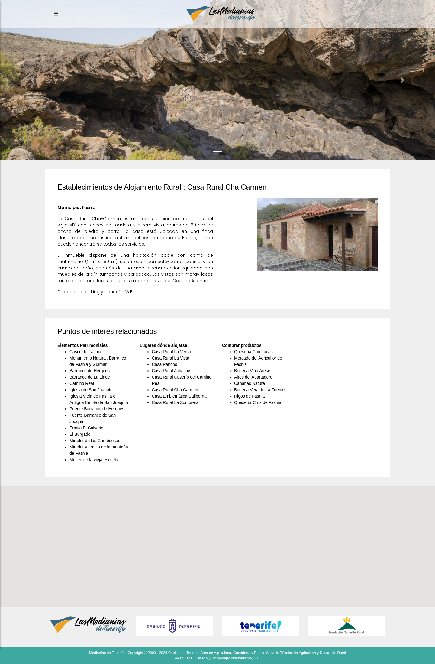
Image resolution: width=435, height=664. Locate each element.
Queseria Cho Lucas (253, 351)
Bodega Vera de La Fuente (259, 389)
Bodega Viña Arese (252, 370)
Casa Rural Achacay (171, 370)
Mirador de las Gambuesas (94, 440)
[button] (32, 80)
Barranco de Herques (89, 370)
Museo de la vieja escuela (93, 459)
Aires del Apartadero (253, 377)
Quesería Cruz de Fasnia (257, 402)
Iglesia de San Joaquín (90, 389)
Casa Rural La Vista (170, 358)
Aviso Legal (184, 658)
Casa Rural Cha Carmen (175, 389)
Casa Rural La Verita (171, 351)
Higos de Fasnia (249, 396)
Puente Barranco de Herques (96, 408)
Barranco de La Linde (89, 377)
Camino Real (81, 383)
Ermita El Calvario (86, 427)
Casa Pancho (164, 364)
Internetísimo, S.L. (245, 658)
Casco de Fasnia (85, 351)
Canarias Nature (249, 383)
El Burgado (79, 434)
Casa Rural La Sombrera (175, 402)
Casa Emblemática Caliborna (179, 396)
